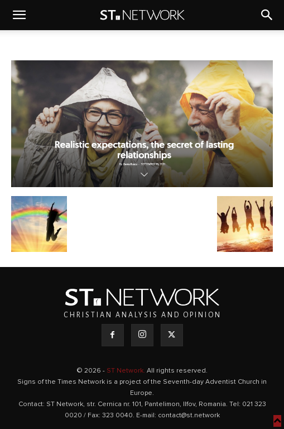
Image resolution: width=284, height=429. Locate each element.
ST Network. (127, 371)
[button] (19, 15)
